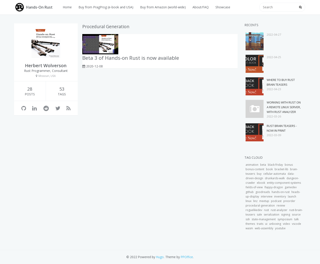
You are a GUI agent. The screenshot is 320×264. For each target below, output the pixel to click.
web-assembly (264, 228)
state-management (264, 219)
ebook (261, 183)
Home (67, 7)
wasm (249, 228)
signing (285, 214)
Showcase (222, 7)
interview (266, 196)
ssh (248, 219)
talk (296, 219)
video (286, 224)
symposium (284, 219)
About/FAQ (200, 7)
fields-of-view (254, 187)
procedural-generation (260, 205)
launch (292, 196)
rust (266, 210)
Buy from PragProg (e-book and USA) (105, 7)
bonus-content (255, 169)
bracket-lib (281, 169)
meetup (264, 201)
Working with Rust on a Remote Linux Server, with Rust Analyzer (284, 107)
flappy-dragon (273, 187)
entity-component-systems (284, 183)
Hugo (160, 257)
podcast (276, 201)
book (269, 169)
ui (266, 224)
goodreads (262, 192)
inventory (280, 196)
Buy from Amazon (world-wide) (163, 7)
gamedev (291, 187)
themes (250, 224)
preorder (289, 201)
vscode (296, 224)
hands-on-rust (281, 192)
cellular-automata (274, 174)
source (296, 214)
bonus (289, 165)
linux (248, 201)
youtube (280, 228)
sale (259, 214)
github (250, 192)
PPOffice (187, 257)
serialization (271, 214)
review (281, 205)
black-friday (275, 165)
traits (260, 224)
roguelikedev (254, 210)
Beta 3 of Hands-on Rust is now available (130, 57)
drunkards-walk (275, 178)
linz (255, 201)
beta (263, 165)
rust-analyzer (279, 210)
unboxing (275, 224)
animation (252, 165)
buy (259, 174)
